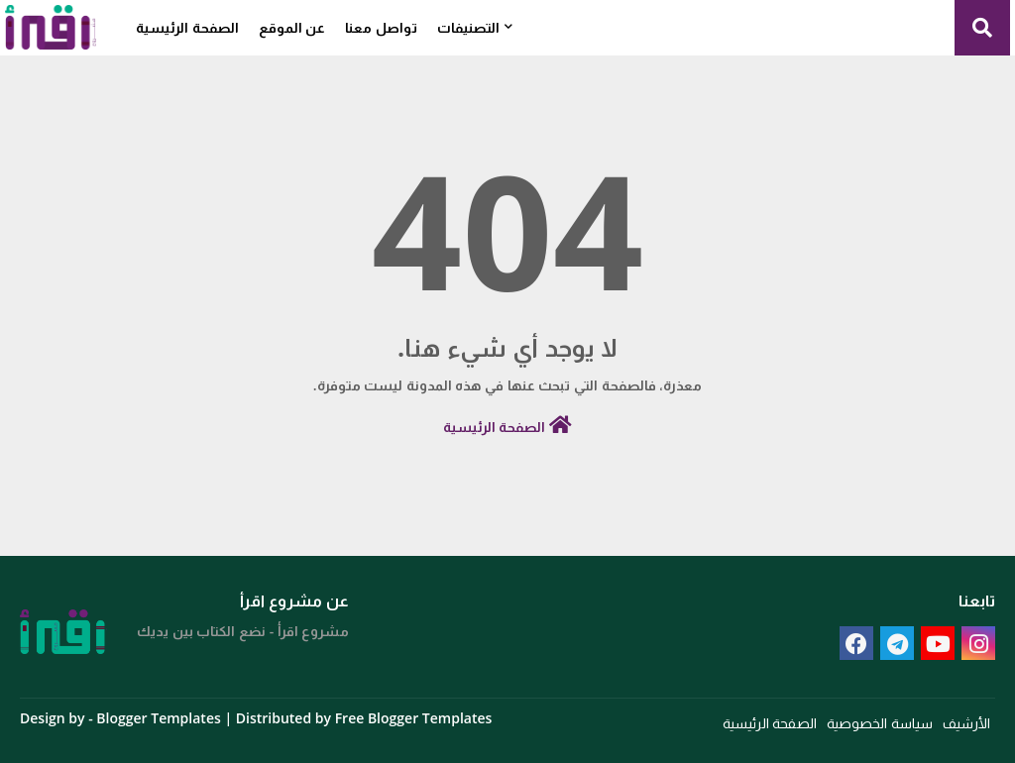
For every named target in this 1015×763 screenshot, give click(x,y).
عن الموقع (292, 27)
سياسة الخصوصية (880, 722)
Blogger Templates (158, 717)
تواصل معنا (381, 27)
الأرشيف (966, 722)
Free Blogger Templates (414, 717)
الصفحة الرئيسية (187, 27)
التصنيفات (468, 27)
